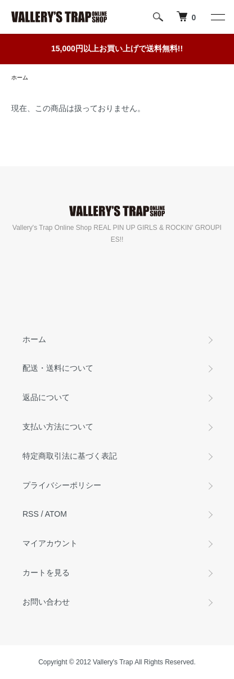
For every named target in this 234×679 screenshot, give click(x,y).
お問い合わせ (46, 601)
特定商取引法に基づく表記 (69, 455)
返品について (46, 397)
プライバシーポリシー (61, 485)
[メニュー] (217, 17)
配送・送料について (57, 367)
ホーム (19, 77)
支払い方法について (57, 426)
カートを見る (46, 572)
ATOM (56, 513)
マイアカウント (50, 543)
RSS (30, 513)
